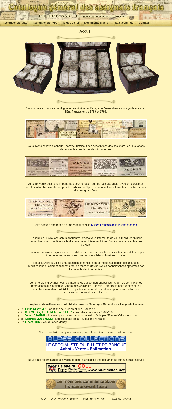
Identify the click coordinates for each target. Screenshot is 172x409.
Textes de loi (70, 22)
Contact (144, 22)
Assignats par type (45, 22)
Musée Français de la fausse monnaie (114, 224)
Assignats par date (15, 22)
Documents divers (96, 22)
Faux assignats (123, 22)
